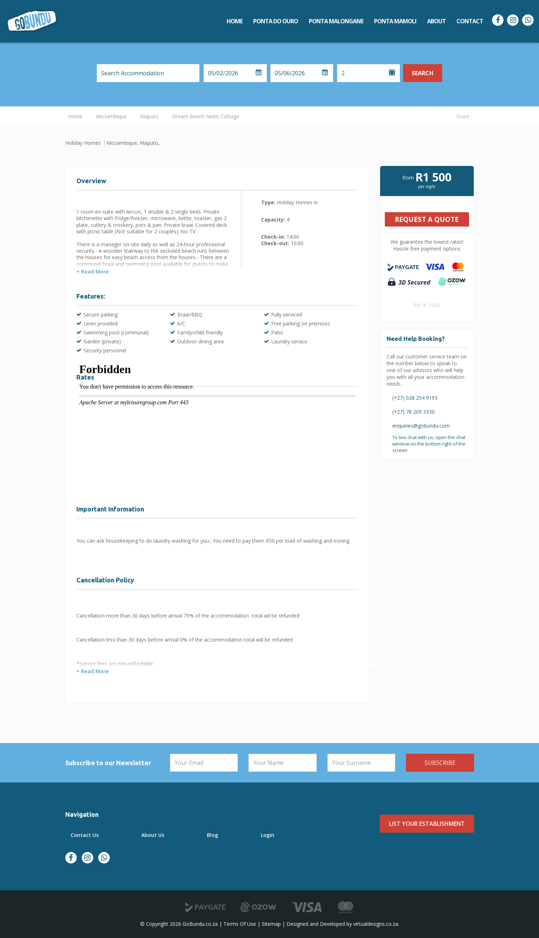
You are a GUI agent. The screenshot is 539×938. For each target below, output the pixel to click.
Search (423, 73)
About (436, 21)
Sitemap (271, 923)
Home (234, 21)
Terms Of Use (239, 923)
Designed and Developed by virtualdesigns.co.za (342, 923)
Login (267, 835)
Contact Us (85, 835)
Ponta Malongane (336, 21)
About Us (152, 835)
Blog (212, 835)
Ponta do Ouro (275, 21)
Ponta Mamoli (395, 21)
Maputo (149, 116)
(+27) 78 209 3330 (413, 411)
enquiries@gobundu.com (421, 425)
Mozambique (111, 116)
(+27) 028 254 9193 (415, 397)
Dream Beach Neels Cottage (205, 116)
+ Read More (92, 271)
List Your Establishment (427, 824)
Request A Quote (427, 219)
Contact (470, 21)
